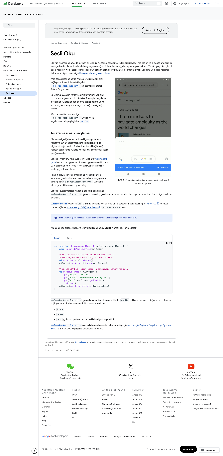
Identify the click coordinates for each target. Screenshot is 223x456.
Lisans (53, 449)
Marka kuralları (65, 449)
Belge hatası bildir (201, 399)
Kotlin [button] (57, 238)
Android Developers (59, 43)
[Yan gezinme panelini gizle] (34, 451)
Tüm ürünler (146, 436)
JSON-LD (151, 203)
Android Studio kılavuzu (173, 397)
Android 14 (137, 399)
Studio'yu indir (169, 411)
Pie (133, 422)
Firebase (104, 436)
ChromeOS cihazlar (111, 404)
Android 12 (137, 408)
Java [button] (69, 238)
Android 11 (137, 413)
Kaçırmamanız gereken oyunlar (45, 3)
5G (73, 417)
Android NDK (168, 416)
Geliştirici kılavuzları (172, 402)
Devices (23, 14)
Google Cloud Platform (124, 436)
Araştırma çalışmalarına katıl (206, 408)
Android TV (107, 413)
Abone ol (188, 449)
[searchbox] (19, 25)
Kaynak (45, 411)
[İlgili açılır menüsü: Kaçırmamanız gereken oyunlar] (64, 3)
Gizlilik (75, 413)
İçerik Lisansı (80, 342)
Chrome (90, 436)
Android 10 (137, 417)
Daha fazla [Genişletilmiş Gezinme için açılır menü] (98, 3)
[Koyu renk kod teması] (167, 243)
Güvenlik (46, 406)
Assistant (39, 14)
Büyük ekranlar (108, 395)
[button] (18, 57)
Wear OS (106, 399)
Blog (44, 420)
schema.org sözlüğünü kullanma (83, 207)
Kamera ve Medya (80, 408)
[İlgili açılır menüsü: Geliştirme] (86, 3)
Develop (8, 14)
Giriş (217, 3)
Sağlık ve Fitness (79, 404)
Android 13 (137, 404)
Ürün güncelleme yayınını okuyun (95, 73)
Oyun (74, 395)
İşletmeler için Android (52, 402)
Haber (44, 416)
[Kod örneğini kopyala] (170, 243)
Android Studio (202, 3)
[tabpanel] (111, 267)
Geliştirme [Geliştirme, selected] (76, 3)
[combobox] (147, 3)
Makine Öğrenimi (80, 399)
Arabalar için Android (111, 408)
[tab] (57, 237)
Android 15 (137, 395)
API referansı (168, 406)
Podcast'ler (47, 425)
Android (45, 397)
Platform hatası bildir (202, 395)
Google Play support (202, 404)
